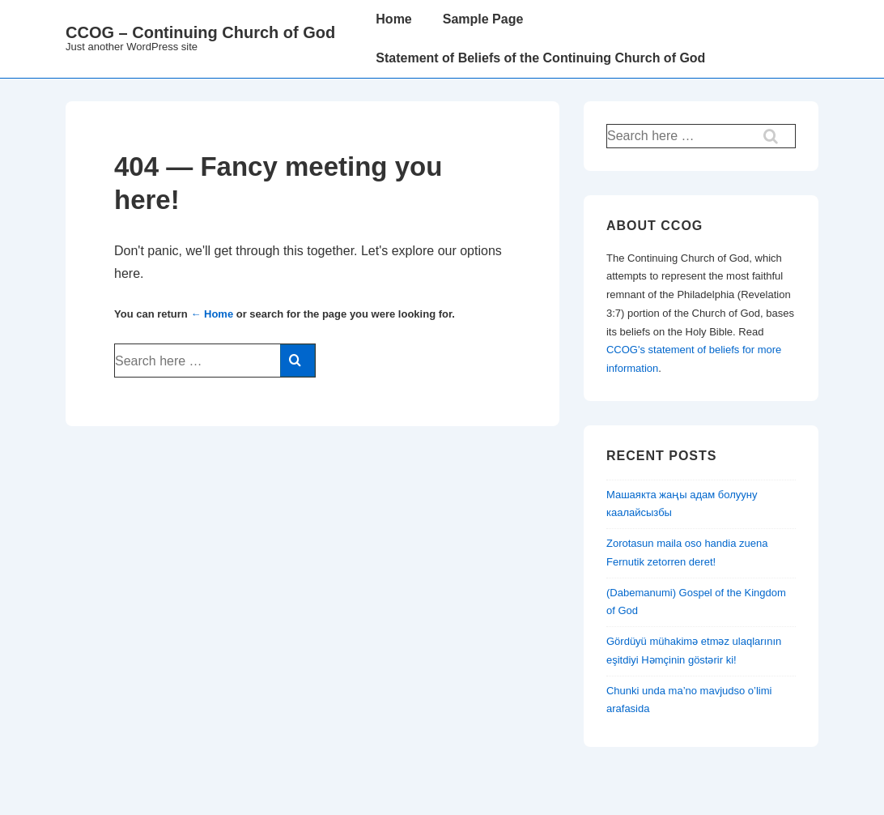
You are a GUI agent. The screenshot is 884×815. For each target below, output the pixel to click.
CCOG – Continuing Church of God (200, 32)
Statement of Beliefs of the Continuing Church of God (540, 58)
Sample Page (483, 19)
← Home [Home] (211, 314)
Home (393, 19)
